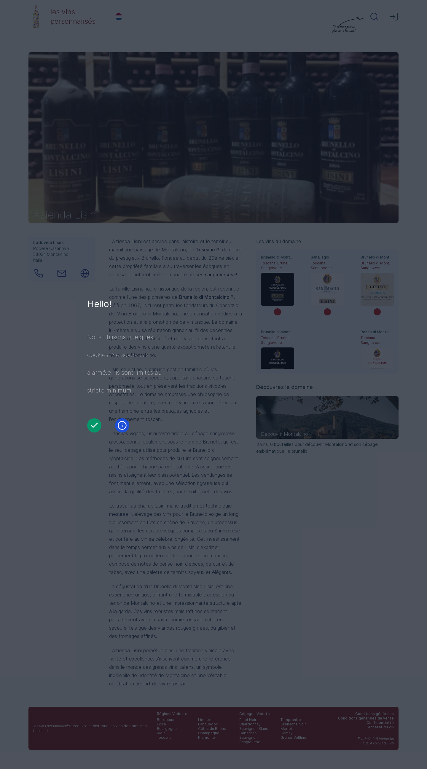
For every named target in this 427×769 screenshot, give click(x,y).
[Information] (122, 425)
